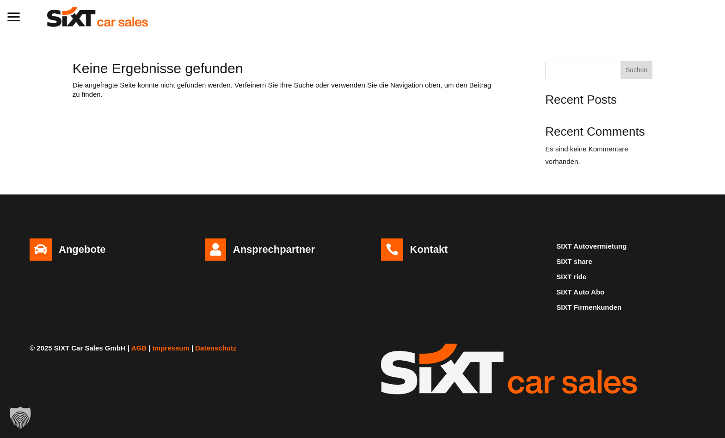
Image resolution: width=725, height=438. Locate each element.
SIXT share (574, 261)
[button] (14, 16)
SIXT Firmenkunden (588, 307)
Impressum (171, 348)
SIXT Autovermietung (591, 246)
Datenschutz (215, 348)
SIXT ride (571, 277)
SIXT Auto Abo (580, 292)
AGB (139, 348)
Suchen (636, 70)
